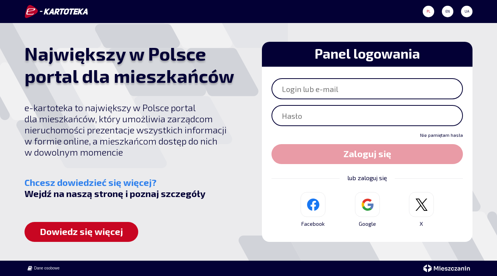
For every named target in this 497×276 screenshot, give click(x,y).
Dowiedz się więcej (81, 231)
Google (367, 209)
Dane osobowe (43, 268)
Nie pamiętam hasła (441, 135)
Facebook (313, 209)
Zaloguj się (367, 153)
